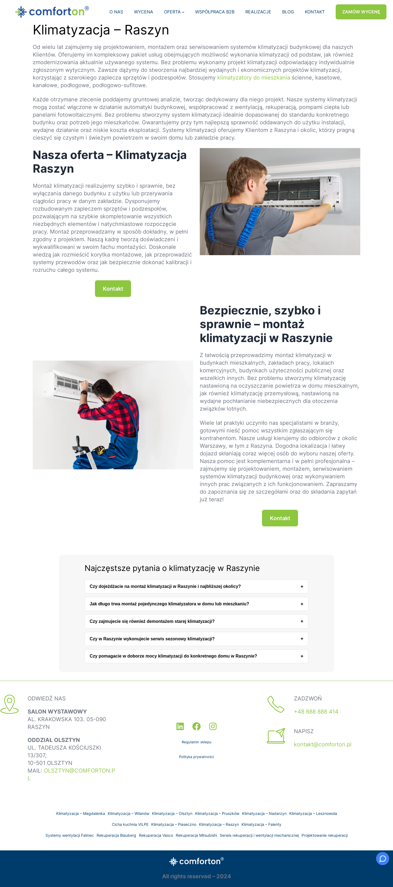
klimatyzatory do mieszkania (253, 77)
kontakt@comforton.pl (323, 744)
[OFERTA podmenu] (183, 12)
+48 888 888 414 (316, 711)
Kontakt (113, 288)
